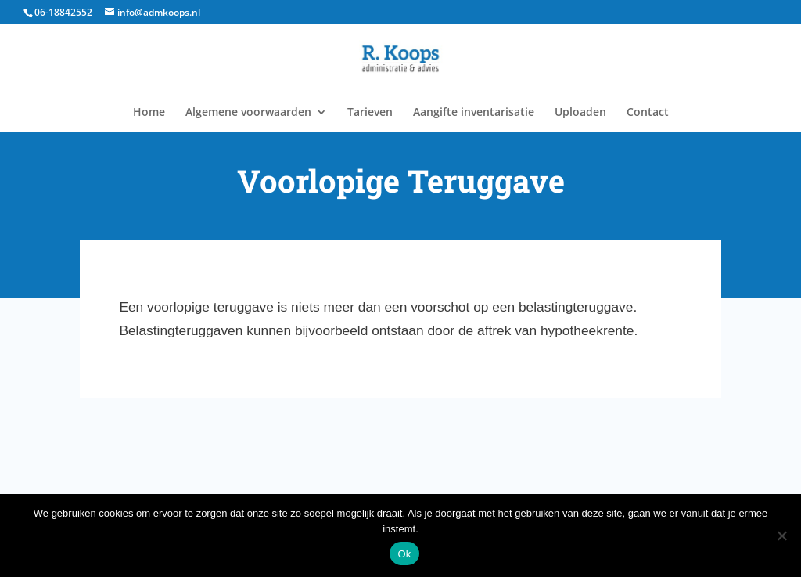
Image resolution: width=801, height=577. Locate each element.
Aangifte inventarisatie (473, 112)
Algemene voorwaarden (248, 112)
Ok (404, 554)
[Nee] (781, 535)
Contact (648, 112)
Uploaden (580, 112)
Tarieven (370, 112)
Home (149, 112)
